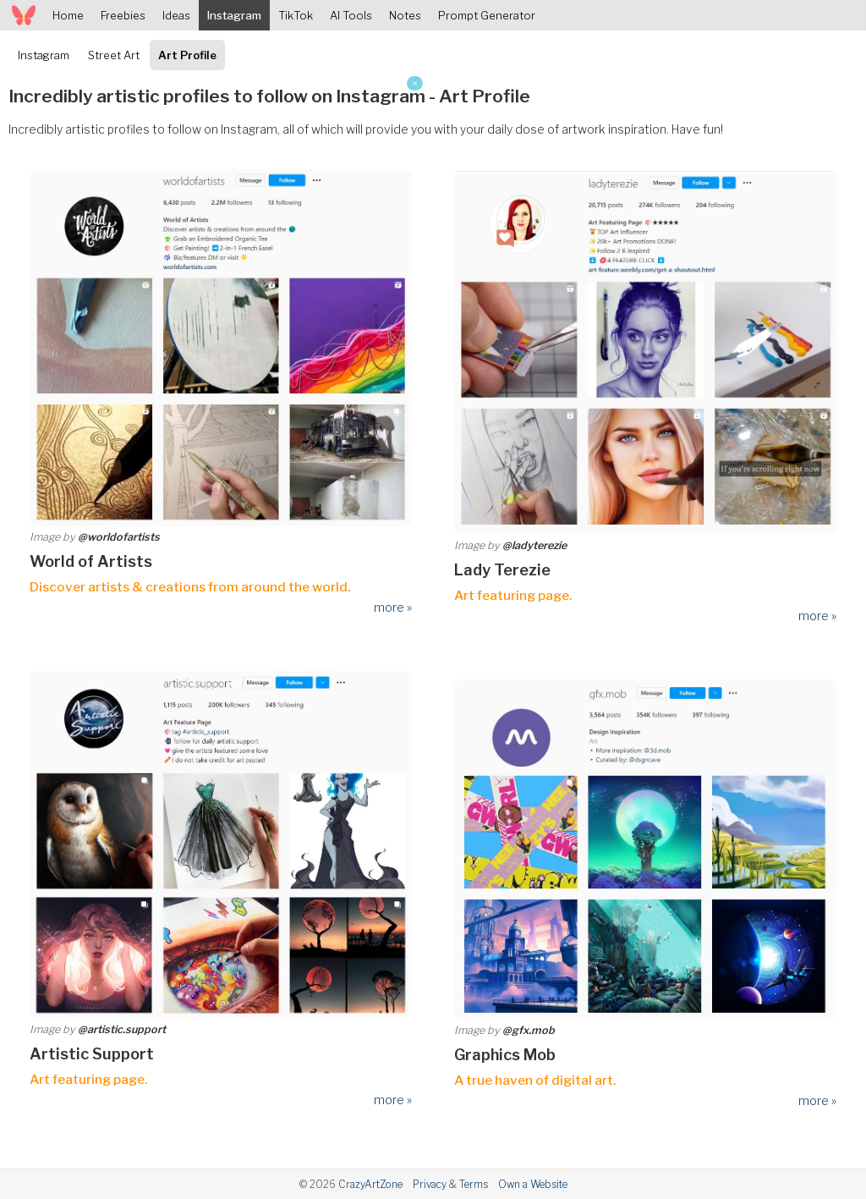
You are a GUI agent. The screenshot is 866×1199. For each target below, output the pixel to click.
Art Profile (187, 55)
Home (68, 15)
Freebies (123, 15)
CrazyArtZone (370, 1184)
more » (393, 607)
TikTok (295, 15)
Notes (405, 15)
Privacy (430, 1184)
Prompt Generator (486, 15)
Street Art (114, 55)
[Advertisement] (211, 194)
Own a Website (532, 1184)
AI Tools (351, 15)
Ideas (176, 15)
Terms (473, 1184)
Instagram (234, 15)
